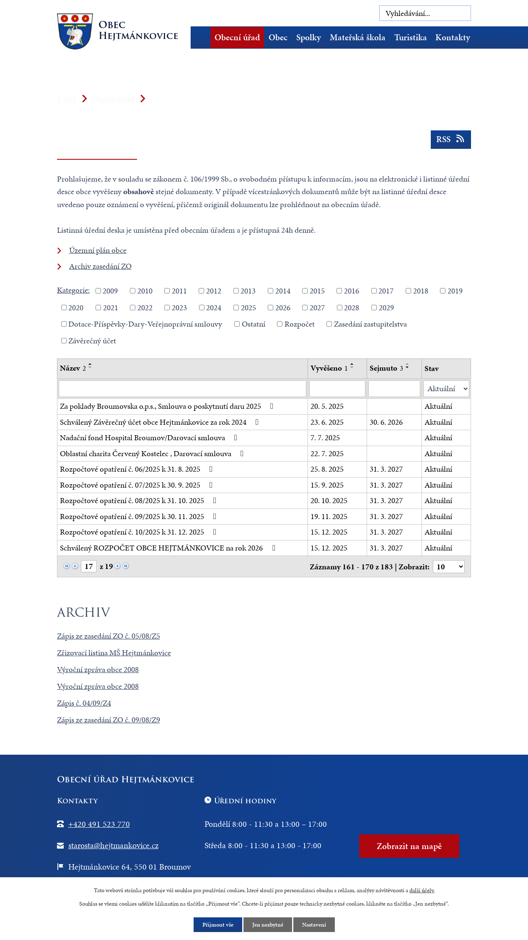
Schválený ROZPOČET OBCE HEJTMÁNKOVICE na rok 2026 (169, 547)
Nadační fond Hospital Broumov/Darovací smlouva (150, 437)
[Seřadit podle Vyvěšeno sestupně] (352, 367)
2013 (248, 290)
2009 (110, 290)
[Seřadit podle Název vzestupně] (90, 364)
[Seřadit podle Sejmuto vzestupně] (407, 364)
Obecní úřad (237, 37)
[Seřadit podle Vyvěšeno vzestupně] (352, 364)
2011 (179, 290)
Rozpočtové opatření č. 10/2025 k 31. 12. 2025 (140, 532)
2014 (282, 290)
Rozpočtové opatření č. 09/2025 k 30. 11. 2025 (140, 516)
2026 (282, 307)
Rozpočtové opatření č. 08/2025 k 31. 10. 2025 (140, 500)
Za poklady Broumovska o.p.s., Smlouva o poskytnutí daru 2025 (168, 406)
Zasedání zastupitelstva (370, 324)
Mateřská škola (358, 37)
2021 (110, 307)
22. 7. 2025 (327, 453)
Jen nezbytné (267, 925)
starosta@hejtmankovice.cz (113, 845)
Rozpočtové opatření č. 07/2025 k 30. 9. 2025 (138, 485)
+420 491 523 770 (99, 824)
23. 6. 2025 (327, 422)
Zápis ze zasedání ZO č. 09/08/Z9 (108, 719)
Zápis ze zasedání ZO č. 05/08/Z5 (108, 635)
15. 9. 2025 (327, 485)
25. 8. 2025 (327, 469)
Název (73, 368)
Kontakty (452, 37)
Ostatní (253, 324)
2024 (213, 307)
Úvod (203, 37)
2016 (351, 290)
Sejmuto (386, 368)
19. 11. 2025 (329, 516)
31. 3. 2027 (386, 469)
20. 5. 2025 (327, 406)
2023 (179, 307)
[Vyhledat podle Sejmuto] (394, 388)
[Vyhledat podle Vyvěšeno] (337, 388)
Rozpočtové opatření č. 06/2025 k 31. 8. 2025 (138, 469)
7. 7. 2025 (325, 437)
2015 (317, 290)
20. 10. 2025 (329, 500)
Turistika (410, 37)
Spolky (308, 37)
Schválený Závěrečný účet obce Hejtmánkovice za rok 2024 (161, 422)
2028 (351, 307)
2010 (145, 290)
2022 (145, 307)
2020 (75, 307)
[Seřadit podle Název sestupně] (90, 367)
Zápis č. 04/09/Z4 (84, 703)
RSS (451, 139)
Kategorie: (73, 290)
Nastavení (314, 925)
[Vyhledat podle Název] (182, 388)
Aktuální (438, 406)
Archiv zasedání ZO (100, 266)
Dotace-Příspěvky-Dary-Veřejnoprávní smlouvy (145, 324)
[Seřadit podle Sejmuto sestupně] (407, 367)
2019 (455, 290)
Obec (278, 37)
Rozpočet (300, 324)
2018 (420, 290)
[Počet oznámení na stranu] (449, 566)
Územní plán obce (98, 250)
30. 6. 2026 (386, 422)
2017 (385, 290)
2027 (317, 307)
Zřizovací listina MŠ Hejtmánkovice (114, 652)
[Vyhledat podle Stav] (446, 388)
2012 (213, 290)
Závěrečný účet (92, 340)
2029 (386, 307)
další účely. (422, 890)
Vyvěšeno (329, 368)
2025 (248, 307)
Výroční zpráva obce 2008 (98, 669)
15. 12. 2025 (329, 532)
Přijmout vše (217, 925)
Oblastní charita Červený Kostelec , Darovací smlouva (153, 453)
